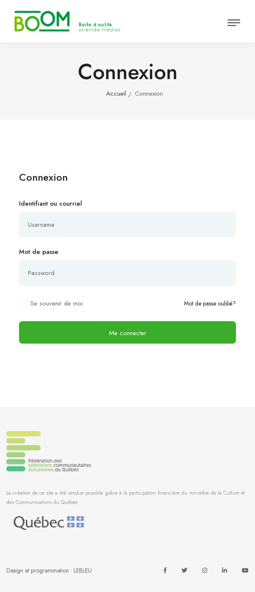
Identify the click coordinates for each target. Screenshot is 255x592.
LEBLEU (83, 570)
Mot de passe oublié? (210, 304)
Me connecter (127, 333)
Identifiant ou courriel (50, 203)
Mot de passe (38, 252)
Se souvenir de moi (56, 303)
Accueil (116, 93)
